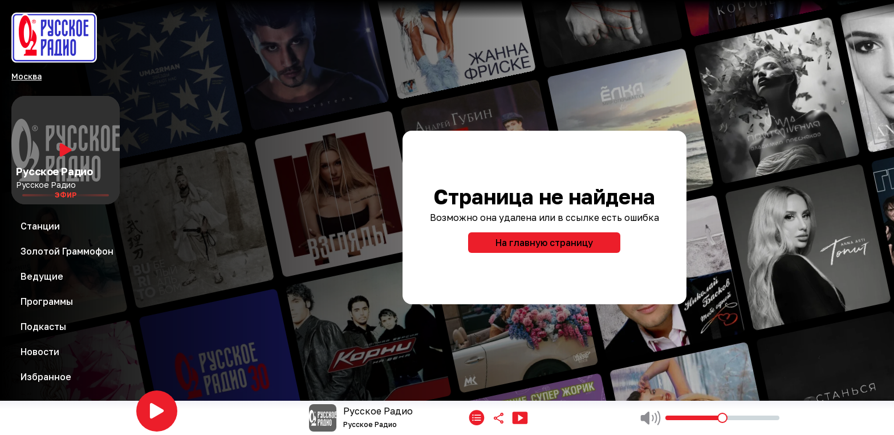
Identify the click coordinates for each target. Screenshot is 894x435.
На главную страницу (544, 242)
